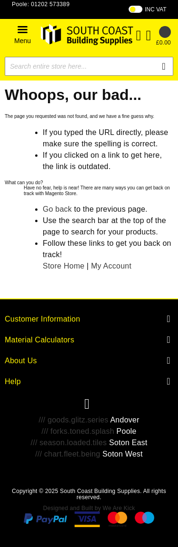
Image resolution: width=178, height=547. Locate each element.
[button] (22, 34)
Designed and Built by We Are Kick (89, 508)
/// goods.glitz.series (73, 420)
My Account (111, 266)
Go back (57, 209)
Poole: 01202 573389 (41, 4)
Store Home (63, 266)
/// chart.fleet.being (67, 454)
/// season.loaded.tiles (69, 443)
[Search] (164, 66)
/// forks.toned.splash (77, 431)
